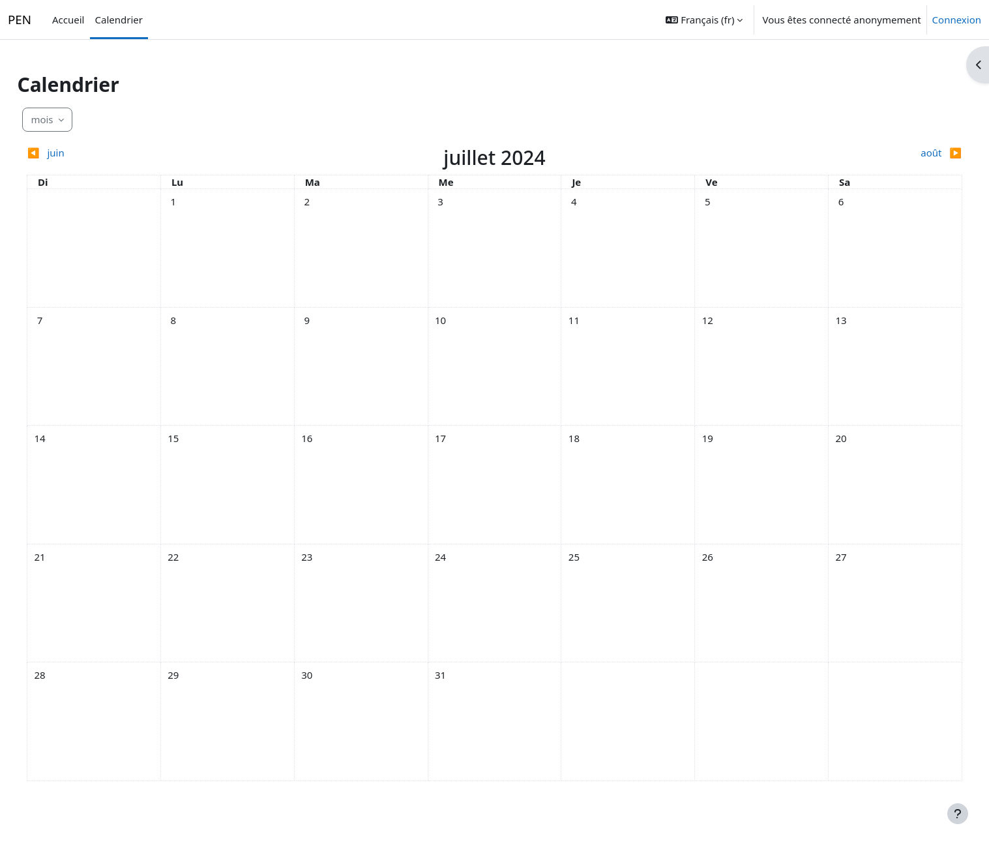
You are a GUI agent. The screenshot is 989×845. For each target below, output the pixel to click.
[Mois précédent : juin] (165, 153)
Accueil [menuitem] (68, 19)
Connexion (956, 20)
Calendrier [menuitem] (119, 19)
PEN (19, 20)
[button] (704, 19)
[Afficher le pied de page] (957, 813)
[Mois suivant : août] (824, 153)
